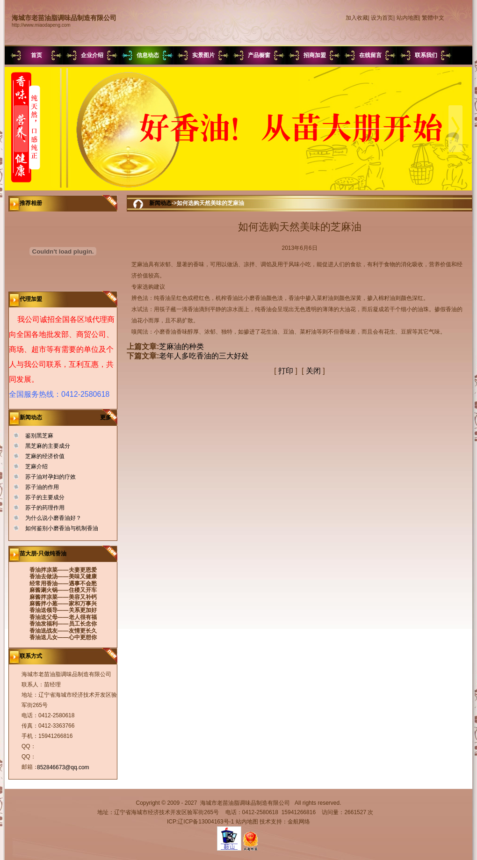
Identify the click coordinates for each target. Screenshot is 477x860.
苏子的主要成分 (45, 497)
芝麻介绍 (36, 466)
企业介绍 (92, 55)
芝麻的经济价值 (45, 456)
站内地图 (408, 18)
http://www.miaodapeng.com (41, 25)
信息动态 (148, 55)
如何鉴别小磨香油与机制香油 (61, 528)
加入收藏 (357, 18)
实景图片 (203, 55)
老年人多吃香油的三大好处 (204, 356)
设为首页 (382, 18)
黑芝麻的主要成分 (47, 446)
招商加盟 (315, 55)
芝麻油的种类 (181, 346)
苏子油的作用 (42, 487)
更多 (108, 417)
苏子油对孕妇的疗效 (50, 477)
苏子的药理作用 (45, 507)
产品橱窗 (259, 55)
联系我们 (426, 55)
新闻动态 (160, 203)
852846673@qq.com (63, 767)
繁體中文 (433, 18)
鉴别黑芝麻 (39, 435)
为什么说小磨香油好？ (53, 518)
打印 (285, 371)
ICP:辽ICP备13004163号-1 (200, 821)
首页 (36, 55)
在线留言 (370, 55)
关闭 (313, 371)
